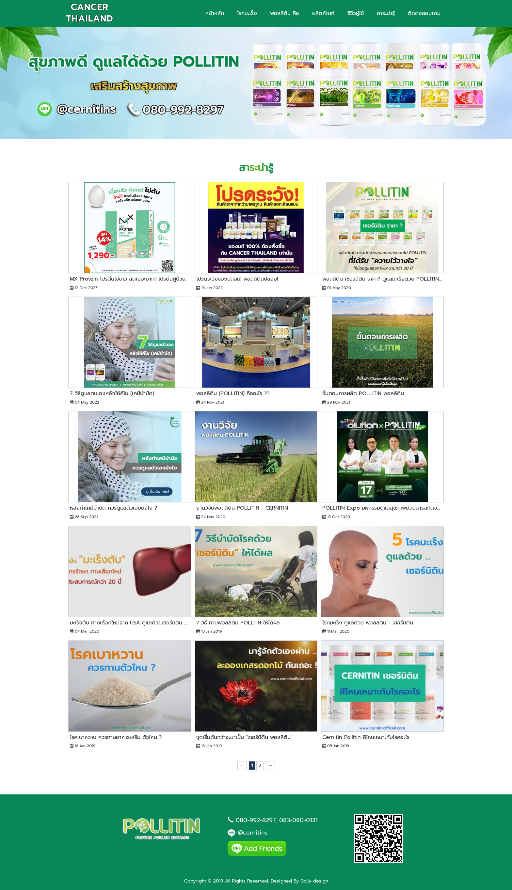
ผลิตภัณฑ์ (323, 13)
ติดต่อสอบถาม (424, 13)
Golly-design (314, 881)
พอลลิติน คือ (284, 13)
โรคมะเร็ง (247, 13)
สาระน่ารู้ (386, 13)
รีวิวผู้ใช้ (355, 13)
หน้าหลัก (214, 13)
